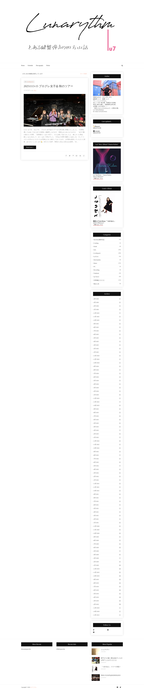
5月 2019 (107, 594)
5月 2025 (107, 338)
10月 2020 (107, 533)
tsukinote (107, 273)
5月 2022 (107, 466)
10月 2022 (107, 448)
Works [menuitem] (48, 65)
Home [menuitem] (23, 65)
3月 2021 (107, 515)
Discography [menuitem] (39, 65)
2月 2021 (107, 519)
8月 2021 (107, 498)
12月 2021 (107, 483)
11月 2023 (107, 402)
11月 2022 (107, 444)
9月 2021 (107, 494)
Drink (107, 246)
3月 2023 (107, 430)
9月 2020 (107, 537)
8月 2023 (107, 412)
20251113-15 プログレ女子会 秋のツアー (48, 86)
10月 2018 (107, 611)
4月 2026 (107, 299)
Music (107, 263)
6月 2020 (107, 547)
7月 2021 (107, 501)
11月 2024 (107, 359)
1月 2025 (107, 352)
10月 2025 (107, 320)
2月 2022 (107, 476)
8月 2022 (107, 455)
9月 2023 (107, 409)
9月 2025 (107, 324)
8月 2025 (107, 327)
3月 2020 (107, 558)
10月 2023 (107, 405)
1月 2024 (107, 395)
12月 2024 (107, 356)
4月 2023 (107, 427)
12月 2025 (107, 313)
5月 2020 (107, 551)
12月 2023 (107, 398)
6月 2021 (107, 505)
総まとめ (107, 284)
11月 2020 (107, 530)
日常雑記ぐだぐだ (107, 280)
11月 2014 (107, 615)
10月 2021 (107, 491)
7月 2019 (107, 586)
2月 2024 (107, 391)
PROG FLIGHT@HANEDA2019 (110, 675)
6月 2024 (107, 377)
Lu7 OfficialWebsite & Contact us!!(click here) (100, 110)
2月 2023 (107, 434)
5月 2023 (107, 423)
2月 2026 (107, 306)
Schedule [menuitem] (30, 65)
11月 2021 (107, 487)
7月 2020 (107, 544)
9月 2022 (107, 452)
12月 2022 (107, 441)
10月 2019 (107, 576)
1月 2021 (107, 523)
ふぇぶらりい (105, 649)
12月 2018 (107, 608)
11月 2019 (107, 572)
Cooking (107, 243)
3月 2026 (107, 302)
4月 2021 (107, 512)
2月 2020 (107, 562)
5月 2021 (107, 508)
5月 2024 (107, 380)
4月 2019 (107, 597)
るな (34, 90)
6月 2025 (107, 334)
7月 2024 (107, 373)
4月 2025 (107, 341)
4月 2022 (107, 469)
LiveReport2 (107, 253)
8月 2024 (107, 370)
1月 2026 (107, 309)
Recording (107, 270)
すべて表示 (83, 73)
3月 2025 (107, 345)
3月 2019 (107, 601)
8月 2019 (107, 583)
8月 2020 (107, 540)
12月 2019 (107, 569)
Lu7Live (107, 256)
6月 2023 (107, 420)
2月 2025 (107, 349)
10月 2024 (107, 363)
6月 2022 (107, 462)
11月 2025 (107, 317)
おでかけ (107, 276)
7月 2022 (107, 459)
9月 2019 (107, 579)
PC (107, 266)
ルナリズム (33, 687)
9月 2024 (107, 366)
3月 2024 (107, 388)
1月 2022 (107, 480)
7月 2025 (107, 331)
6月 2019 (107, 590)
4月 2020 (107, 555)
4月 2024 (107, 384)
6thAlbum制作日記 (107, 239)
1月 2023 (107, 437)
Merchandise (107, 260)
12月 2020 (107, 526)
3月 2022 (107, 473)
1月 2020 (107, 565)
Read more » (30, 147)
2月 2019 (107, 604)
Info (107, 250)
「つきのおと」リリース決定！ (111, 666)
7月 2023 (107, 416)
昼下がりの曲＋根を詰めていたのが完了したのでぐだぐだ (111, 659)
